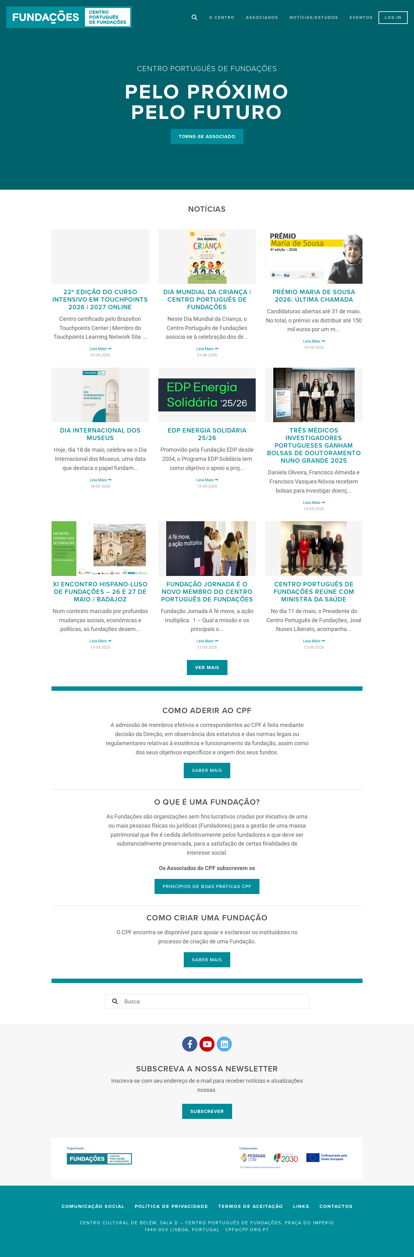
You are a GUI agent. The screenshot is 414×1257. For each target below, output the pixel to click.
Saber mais (207, 771)
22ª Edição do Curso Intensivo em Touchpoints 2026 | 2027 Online (100, 301)
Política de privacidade (171, 1207)
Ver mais (207, 669)
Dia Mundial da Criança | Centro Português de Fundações (207, 301)
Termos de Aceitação (250, 1207)
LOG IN (393, 18)
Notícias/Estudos (314, 18)
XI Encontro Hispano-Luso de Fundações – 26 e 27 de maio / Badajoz (100, 593)
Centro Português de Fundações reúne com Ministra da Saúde (314, 593)
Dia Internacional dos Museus (100, 435)
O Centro (222, 18)
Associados (262, 18)
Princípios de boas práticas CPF (207, 888)
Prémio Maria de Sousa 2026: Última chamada (314, 297)
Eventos (361, 18)
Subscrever (207, 1112)
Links (301, 1207)
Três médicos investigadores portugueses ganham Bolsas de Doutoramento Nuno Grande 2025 (314, 447)
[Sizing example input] (216, 1002)
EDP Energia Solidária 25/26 (207, 435)
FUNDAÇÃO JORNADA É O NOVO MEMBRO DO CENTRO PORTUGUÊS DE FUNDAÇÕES (207, 593)
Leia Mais (100, 350)
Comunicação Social (93, 1207)
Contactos (336, 1207)
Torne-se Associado (207, 136)
